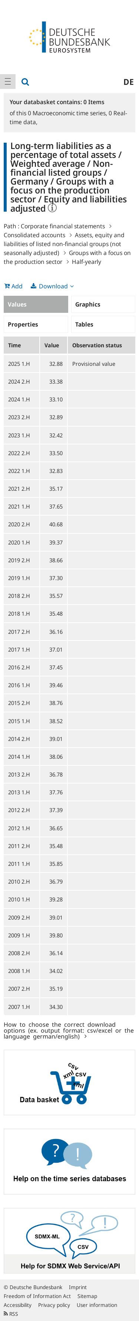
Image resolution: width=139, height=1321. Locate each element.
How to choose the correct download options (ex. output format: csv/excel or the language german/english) (69, 1030)
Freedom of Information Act (37, 1296)
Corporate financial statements (63, 226)
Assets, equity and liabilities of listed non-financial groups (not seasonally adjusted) (64, 244)
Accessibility (18, 1304)
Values (17, 304)
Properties (23, 324)
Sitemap (87, 1296)
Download (53, 286)
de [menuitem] (128, 81)
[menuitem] (8, 81)
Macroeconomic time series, (68, 113)
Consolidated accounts (34, 235)
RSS (11, 1313)
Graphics (87, 304)
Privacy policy (54, 1304)
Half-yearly (86, 262)
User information (97, 1304)
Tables (84, 324)
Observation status (97, 345)
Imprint (78, 1287)
